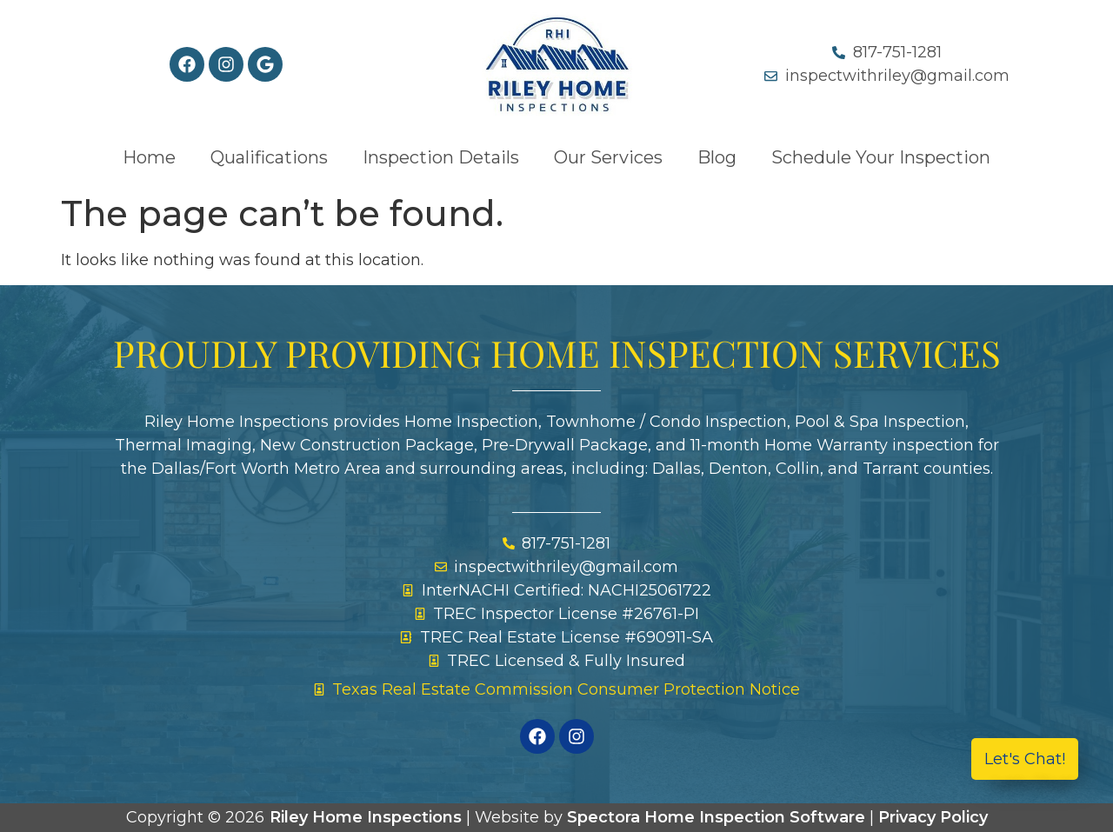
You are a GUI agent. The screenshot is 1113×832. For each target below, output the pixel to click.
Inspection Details (441, 157)
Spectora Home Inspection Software (716, 817)
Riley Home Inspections (366, 817)
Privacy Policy (933, 817)
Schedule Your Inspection (880, 157)
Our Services (608, 157)
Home (149, 157)
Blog (716, 157)
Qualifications (269, 157)
